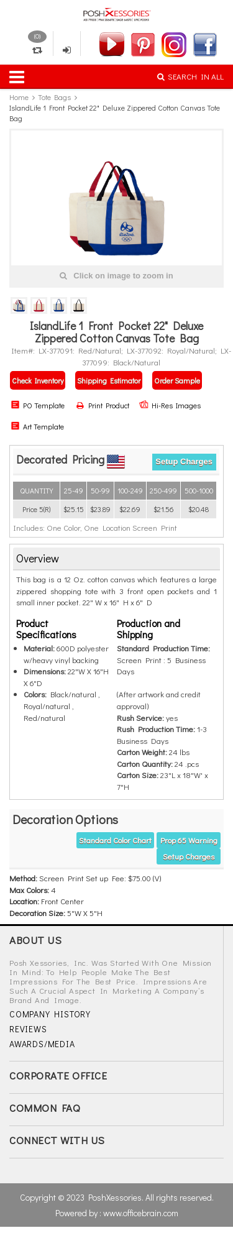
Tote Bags (54, 97)
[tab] (116, 559)
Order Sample (177, 380)
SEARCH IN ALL (190, 76)
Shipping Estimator (108, 380)
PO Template (38, 405)
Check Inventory (37, 380)
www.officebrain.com (140, 1213)
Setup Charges (183, 461)
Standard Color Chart (115, 840)
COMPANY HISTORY (50, 1014)
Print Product (102, 405)
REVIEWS (28, 1029)
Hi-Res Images (170, 405)
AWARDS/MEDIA (42, 1044)
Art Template (37, 426)
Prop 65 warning (188, 840)
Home (19, 97)
